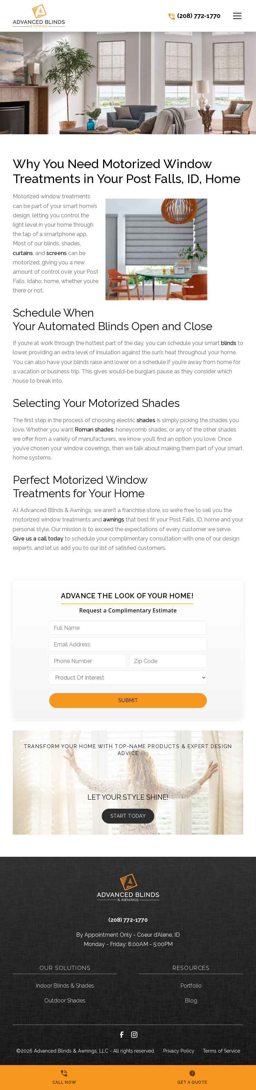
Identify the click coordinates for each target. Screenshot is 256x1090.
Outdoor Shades (64, 1000)
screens (56, 253)
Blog (191, 1000)
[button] (233, 16)
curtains (23, 253)
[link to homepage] (39, 15)
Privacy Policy (178, 1051)
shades (146, 420)
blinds (228, 343)
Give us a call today (38, 538)
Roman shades (94, 429)
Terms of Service (221, 1051)
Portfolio (191, 985)
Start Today (128, 816)
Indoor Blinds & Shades (65, 985)
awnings (113, 519)
